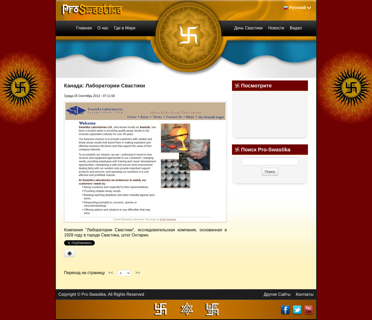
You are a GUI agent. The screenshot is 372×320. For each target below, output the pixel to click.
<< (110, 272)
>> (137, 272)
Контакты (305, 294)
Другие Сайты (277, 294)
